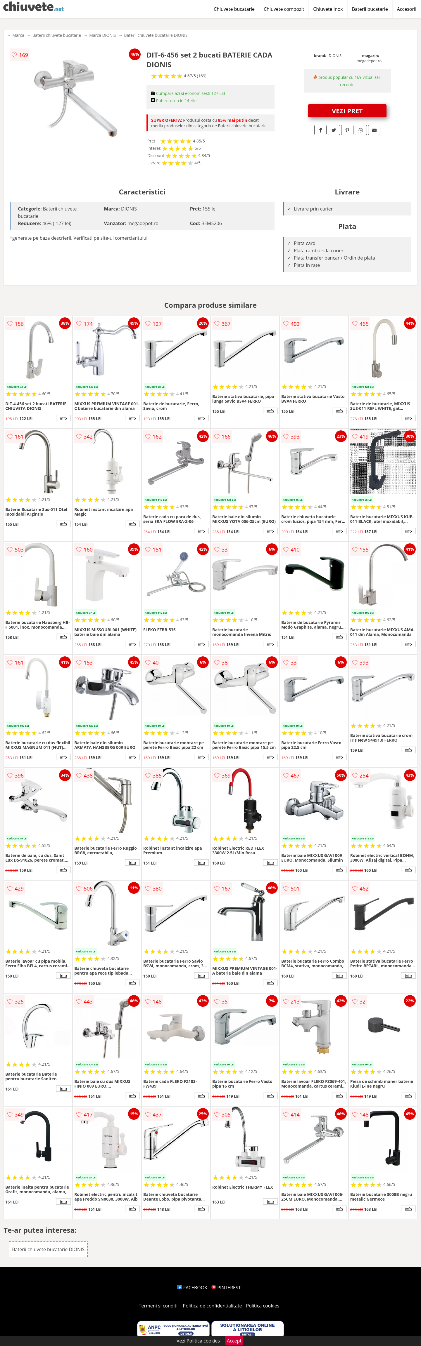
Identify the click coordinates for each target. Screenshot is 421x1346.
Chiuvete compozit (284, 9)
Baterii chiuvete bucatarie (56, 35)
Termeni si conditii (159, 1305)
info (63, 418)
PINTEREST (226, 1287)
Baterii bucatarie (370, 9)
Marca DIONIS (102, 35)
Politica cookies (262, 1305)
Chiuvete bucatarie (234, 9)
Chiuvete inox (328, 9)
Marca (18, 35)
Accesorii (406, 9)
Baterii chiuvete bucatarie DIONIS (155, 35)
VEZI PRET (347, 110)
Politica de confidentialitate (212, 1305)
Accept (234, 1341)
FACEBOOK (192, 1287)
